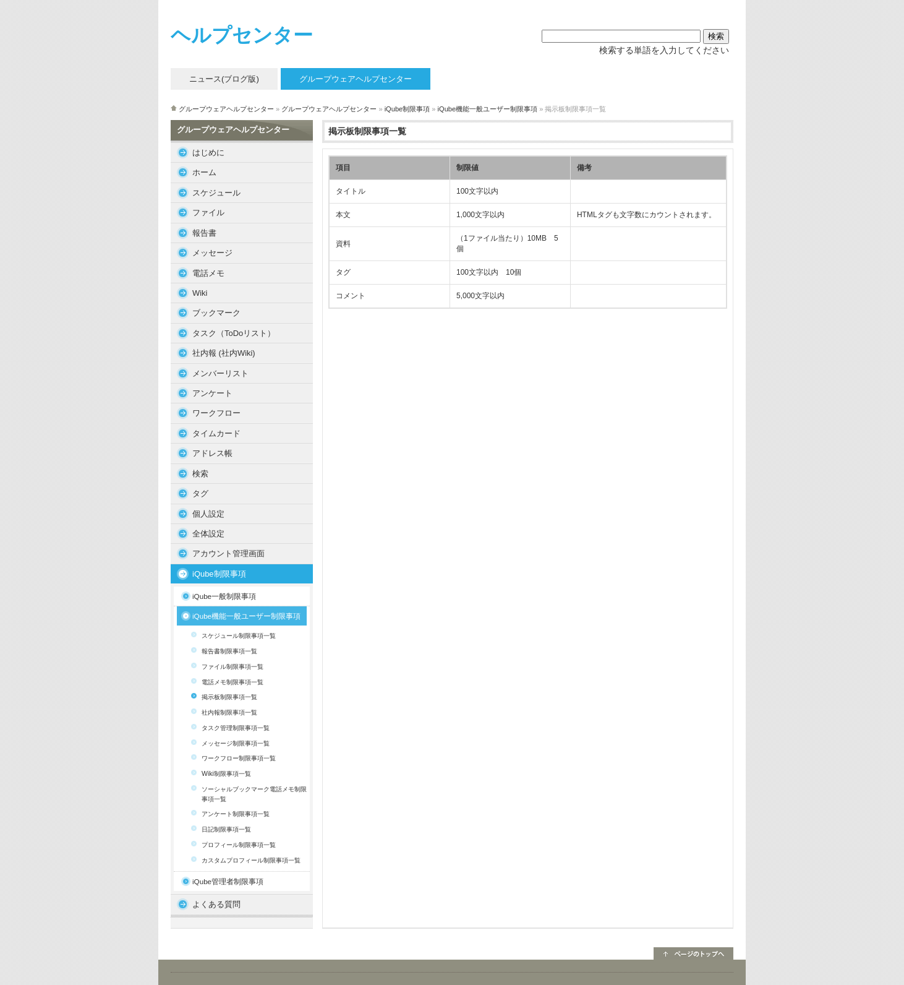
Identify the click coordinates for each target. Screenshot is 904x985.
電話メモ (208, 273)
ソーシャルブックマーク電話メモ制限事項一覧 (254, 794)
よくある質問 (216, 904)
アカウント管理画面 (228, 553)
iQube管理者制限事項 (227, 881)
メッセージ (212, 252)
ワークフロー (216, 413)
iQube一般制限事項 (224, 596)
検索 (200, 473)
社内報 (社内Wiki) (223, 353)
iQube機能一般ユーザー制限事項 (488, 109)
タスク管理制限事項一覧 (236, 728)
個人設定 (208, 513)
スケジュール (216, 192)
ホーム (204, 172)
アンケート (212, 393)
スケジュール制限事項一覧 (239, 635)
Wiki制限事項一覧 (226, 773)
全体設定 (208, 533)
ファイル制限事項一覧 (232, 666)
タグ (200, 493)
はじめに (208, 152)
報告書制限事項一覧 (229, 651)
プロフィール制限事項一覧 (239, 844)
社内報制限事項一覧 (229, 712)
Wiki (199, 293)
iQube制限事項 (407, 109)
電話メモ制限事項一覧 (232, 682)
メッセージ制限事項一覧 (236, 743)
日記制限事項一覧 (226, 829)
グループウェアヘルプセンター (226, 109)
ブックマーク (216, 312)
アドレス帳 (212, 453)
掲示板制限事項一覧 (229, 697)
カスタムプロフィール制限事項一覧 (251, 860)
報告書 (204, 233)
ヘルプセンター (242, 35)
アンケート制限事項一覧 (236, 814)
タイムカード (216, 433)
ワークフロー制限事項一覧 (239, 758)
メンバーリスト (220, 373)
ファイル (208, 212)
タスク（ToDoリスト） (233, 333)
